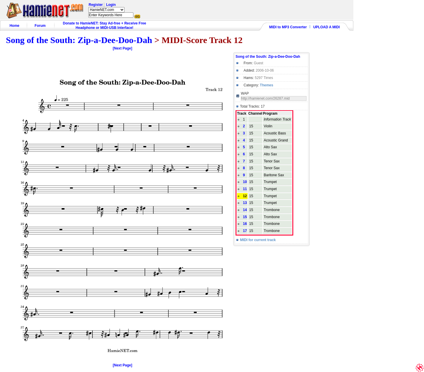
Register (96, 5)
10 (245, 182)
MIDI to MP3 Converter (288, 27)
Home (14, 26)
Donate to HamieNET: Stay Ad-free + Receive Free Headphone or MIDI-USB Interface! (104, 25)
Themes (266, 85)
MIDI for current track (258, 240)
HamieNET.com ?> (106, 9)
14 (245, 210)
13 (245, 203)
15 (245, 217)
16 (245, 224)
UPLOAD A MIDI (326, 27)
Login (111, 5)
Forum (40, 26)
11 (245, 189)
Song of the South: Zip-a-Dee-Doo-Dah (79, 40)
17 (245, 231)
